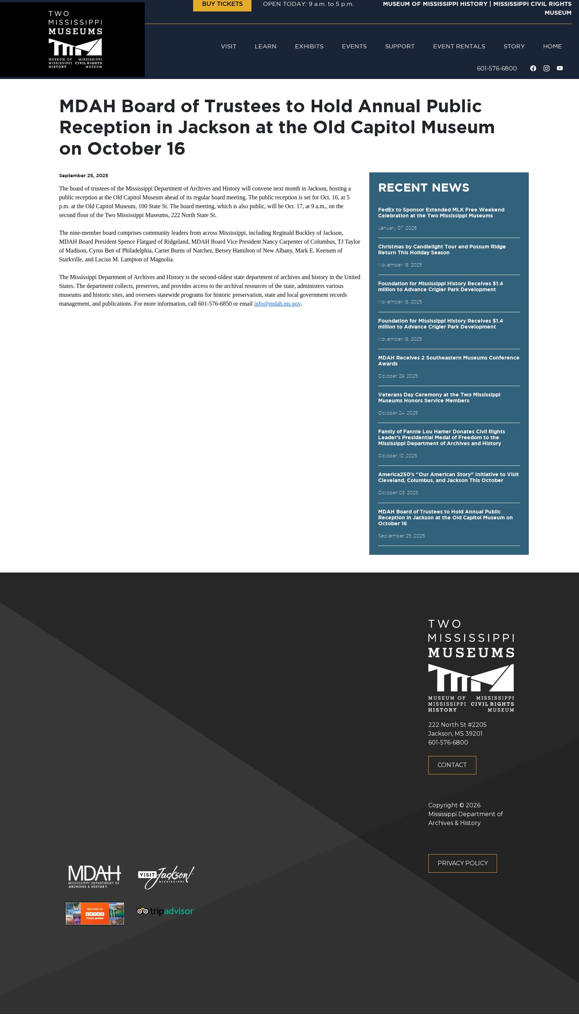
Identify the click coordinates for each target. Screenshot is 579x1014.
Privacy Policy (463, 863)
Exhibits (309, 46)
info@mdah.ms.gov (277, 303)
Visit (228, 46)
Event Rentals (459, 46)
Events (354, 46)
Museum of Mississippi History (435, 4)
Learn (266, 46)
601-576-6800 (497, 68)
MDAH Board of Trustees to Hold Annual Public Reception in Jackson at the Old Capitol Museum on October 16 (445, 517)
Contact (452, 765)
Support (400, 46)
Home (552, 46)
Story (514, 46)
